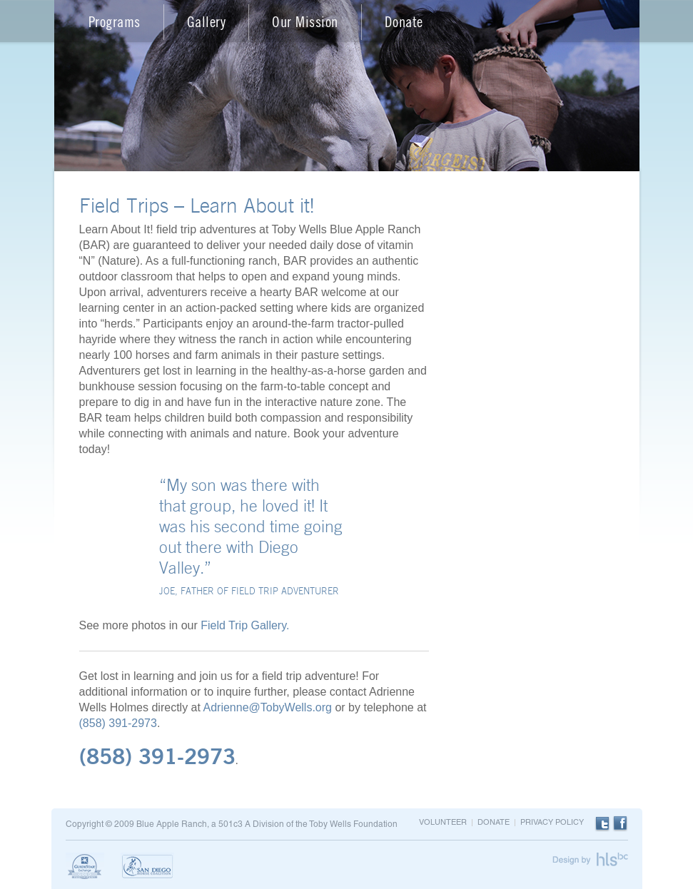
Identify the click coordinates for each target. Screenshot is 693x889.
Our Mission (305, 22)
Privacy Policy (552, 822)
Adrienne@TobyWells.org (267, 707)
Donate (404, 22)
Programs (114, 22)
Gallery (206, 22)
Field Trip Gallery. (245, 625)
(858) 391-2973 (118, 723)
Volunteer (443, 822)
